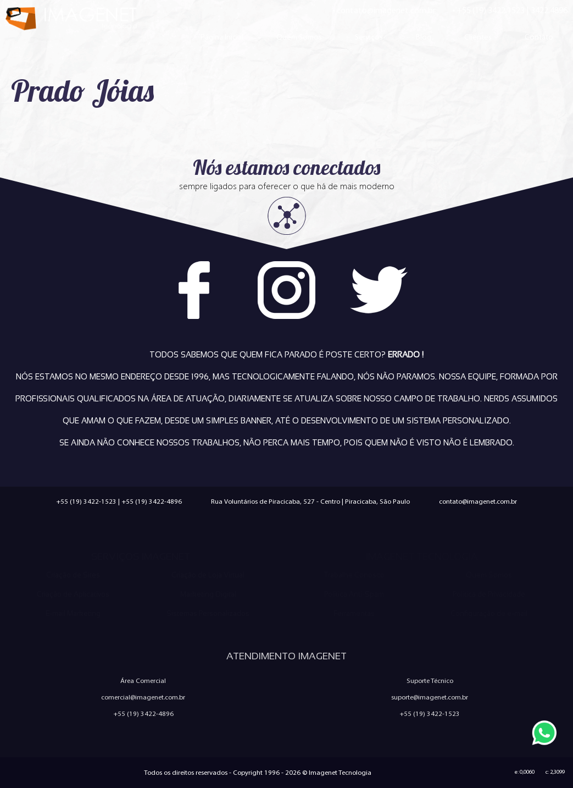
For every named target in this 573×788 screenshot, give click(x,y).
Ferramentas (354, 613)
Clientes (478, 37)
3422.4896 (549, 10)
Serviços (369, 37)
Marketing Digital (208, 594)
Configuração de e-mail (488, 613)
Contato (539, 37)
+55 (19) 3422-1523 (86, 501)
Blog (423, 37)
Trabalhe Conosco (354, 575)
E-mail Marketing (73, 613)
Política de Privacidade (489, 594)
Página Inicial (222, 37)
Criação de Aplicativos (73, 594)
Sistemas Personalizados (207, 613)
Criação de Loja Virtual (207, 575)
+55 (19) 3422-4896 (151, 501)
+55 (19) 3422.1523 (491, 10)
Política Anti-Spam (354, 594)
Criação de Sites (73, 575)
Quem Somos (299, 37)
